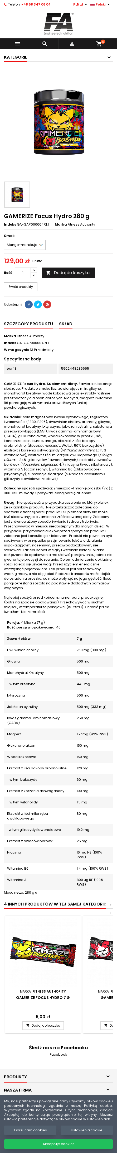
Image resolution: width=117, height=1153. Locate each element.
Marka (61, 224)
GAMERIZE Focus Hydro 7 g (43, 997)
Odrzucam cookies (30, 1130)
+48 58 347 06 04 (36, 4)
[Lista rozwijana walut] (80, 4)
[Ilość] (23, 273)
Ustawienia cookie (87, 1130)
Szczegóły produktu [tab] (28, 324)
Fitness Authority (30, 336)
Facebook (58, 1054)
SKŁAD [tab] (65, 324)
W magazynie (16, 349)
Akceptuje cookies (59, 1143)
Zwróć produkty (20, 286)
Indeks (10, 224)
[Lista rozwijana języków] (100, 4)
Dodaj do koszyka (68, 273)
